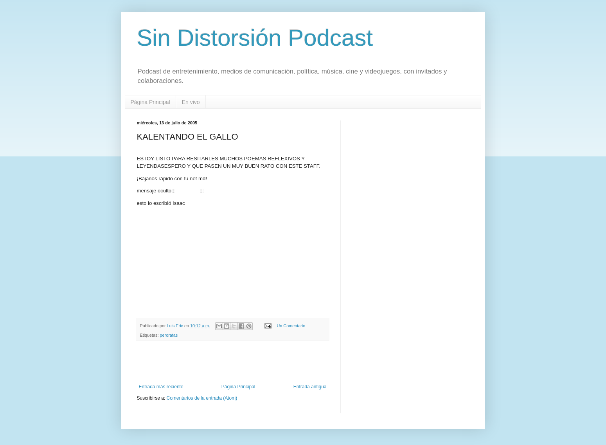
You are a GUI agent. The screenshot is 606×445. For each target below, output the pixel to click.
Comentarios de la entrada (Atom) (202, 398)
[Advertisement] (232, 362)
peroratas (169, 335)
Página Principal (150, 102)
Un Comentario (291, 325)
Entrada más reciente (161, 386)
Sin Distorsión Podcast (255, 38)
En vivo (191, 102)
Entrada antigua (310, 386)
